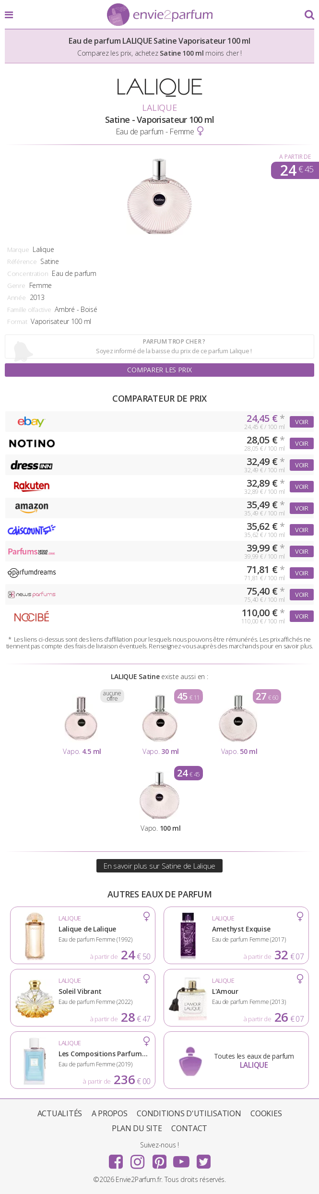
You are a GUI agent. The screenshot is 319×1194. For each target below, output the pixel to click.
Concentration (27, 273)
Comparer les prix (159, 369)
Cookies (266, 1113)
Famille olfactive (29, 309)
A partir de (294, 157)
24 (296, 170)
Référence (21, 261)
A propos (110, 1113)
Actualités (59, 1113)
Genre (16, 285)
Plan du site (137, 1128)
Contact (189, 1128)
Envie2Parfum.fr (160, 15)
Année (16, 297)
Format (17, 321)
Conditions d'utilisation (189, 1113)
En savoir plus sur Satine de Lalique (159, 866)
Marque (18, 249)
